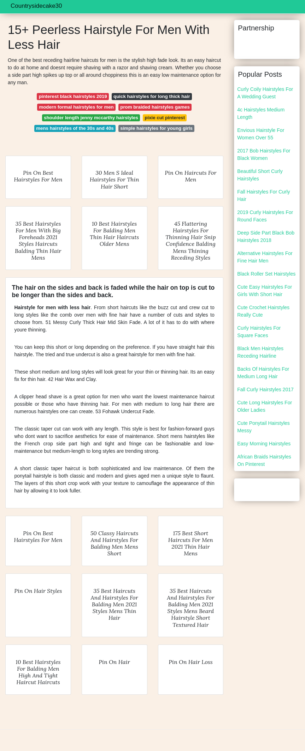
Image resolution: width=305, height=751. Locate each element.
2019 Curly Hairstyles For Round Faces (265, 216)
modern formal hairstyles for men (76, 107)
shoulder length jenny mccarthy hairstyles (91, 117)
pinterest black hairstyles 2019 (73, 96)
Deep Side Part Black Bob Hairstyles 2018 (265, 236)
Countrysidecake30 (36, 5)
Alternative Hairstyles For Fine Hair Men (264, 257)
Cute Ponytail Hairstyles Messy (263, 426)
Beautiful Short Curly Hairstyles (259, 174)
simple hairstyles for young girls (156, 128)
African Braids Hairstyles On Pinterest (264, 460)
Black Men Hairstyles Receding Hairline (260, 352)
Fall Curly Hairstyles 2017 (265, 389)
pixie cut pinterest (165, 117)
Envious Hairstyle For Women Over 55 (260, 133)
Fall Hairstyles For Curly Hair (263, 195)
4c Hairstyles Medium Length (261, 113)
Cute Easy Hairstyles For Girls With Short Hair (264, 290)
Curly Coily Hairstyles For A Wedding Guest (265, 92)
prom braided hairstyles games (155, 107)
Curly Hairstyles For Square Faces (259, 331)
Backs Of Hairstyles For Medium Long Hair (263, 372)
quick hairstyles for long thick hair (151, 96)
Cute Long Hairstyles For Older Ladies (264, 406)
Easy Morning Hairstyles (264, 443)
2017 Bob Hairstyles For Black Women (263, 154)
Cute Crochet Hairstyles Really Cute (263, 311)
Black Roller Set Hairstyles (266, 274)
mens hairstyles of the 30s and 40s (75, 128)
